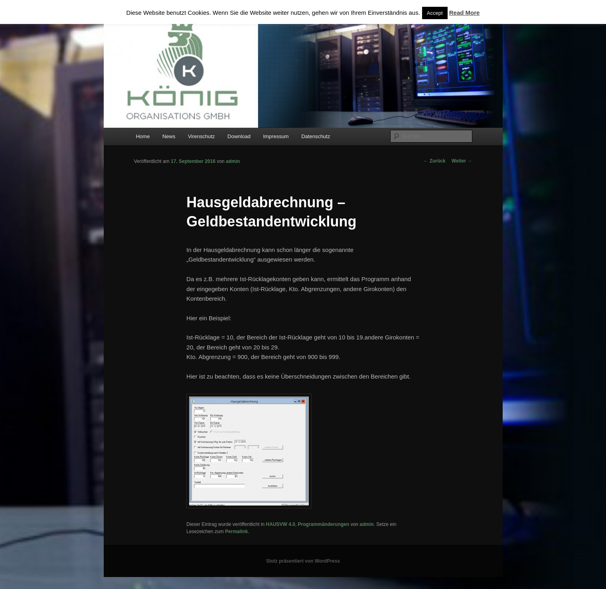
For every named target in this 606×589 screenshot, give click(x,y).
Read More (464, 12)
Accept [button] (435, 13)
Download (239, 136)
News (169, 136)
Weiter (462, 161)
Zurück (434, 161)
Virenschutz (201, 136)
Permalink (236, 531)
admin (233, 161)
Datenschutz (315, 136)
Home (143, 136)
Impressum (275, 136)
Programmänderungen (323, 524)
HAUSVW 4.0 (280, 524)
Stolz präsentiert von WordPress (303, 561)
